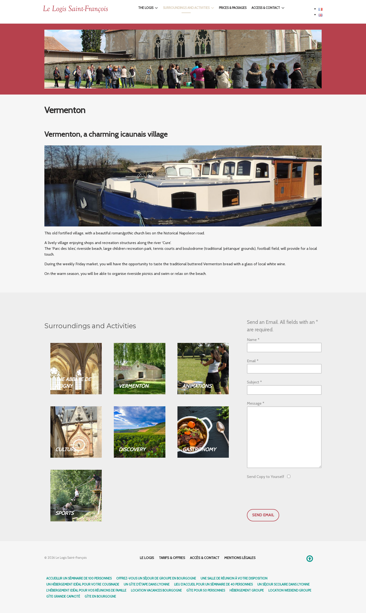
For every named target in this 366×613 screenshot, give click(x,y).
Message (255, 403)
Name (253, 339)
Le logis (147, 558)
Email (252, 361)
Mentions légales (240, 558)
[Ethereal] (86, 9)
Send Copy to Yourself (265, 476)
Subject (254, 382)
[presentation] (283, 494)
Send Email (263, 515)
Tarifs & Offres (172, 558)
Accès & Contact (204, 558)
